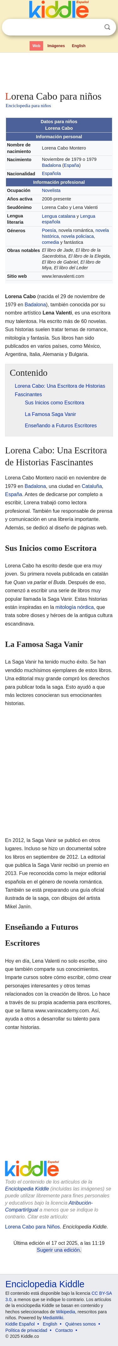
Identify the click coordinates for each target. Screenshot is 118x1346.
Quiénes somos (80, 1324)
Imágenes (56, 46)
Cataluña (92, 486)
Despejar (94, 27)
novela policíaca (77, 236)
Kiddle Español (20, 1324)
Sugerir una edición (58, 1250)
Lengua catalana (58, 216)
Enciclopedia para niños (28, 105)
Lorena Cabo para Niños (32, 1226)
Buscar (107, 27)
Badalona (51, 165)
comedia (50, 242)
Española (51, 173)
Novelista (51, 190)
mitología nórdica (74, 607)
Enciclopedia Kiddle (27, 1188)
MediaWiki (53, 1317)
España (71, 165)
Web (36, 46)
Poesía (49, 230)
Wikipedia (65, 1311)
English (79, 46)
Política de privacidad (26, 1330)
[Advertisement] (59, 70)
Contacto (64, 1330)
